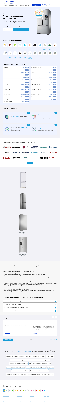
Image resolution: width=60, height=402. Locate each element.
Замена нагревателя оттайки (9, 92)
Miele (30, 300)
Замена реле (33, 72)
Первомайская (6, 333)
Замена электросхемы (35, 70)
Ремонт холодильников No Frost (36, 183)
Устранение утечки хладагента (9, 80)
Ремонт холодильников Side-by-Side (50, 183)
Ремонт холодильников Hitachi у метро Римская (37, 311)
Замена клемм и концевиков (36, 95)
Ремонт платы (6, 82)
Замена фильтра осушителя (36, 85)
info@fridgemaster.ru (46, 386)
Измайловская (19, 333)
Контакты (29, 5)
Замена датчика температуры (36, 77)
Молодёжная (46, 333)
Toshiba (48, 304)
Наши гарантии (36, 388)
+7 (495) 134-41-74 (48, 382)
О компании (36, 384)
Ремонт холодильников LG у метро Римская (20, 307)
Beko (22, 388)
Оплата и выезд (36, 389)
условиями (33, 362)
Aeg (52, 311)
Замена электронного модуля (36, 90)
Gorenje (47, 293)
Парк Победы (5, 337)
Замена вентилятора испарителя (37, 82)
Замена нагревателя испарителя (9, 97)
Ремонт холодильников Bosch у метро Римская (15, 293)
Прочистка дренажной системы (36, 67)
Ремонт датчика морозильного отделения (38, 80)
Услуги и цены (11, 5)
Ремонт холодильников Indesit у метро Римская (18, 300)
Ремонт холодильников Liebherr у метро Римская (40, 297)
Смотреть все (30, 163)
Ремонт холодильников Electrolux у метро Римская (36, 304)
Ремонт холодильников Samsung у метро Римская (19, 297)
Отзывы (35, 391)
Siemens (22, 398)
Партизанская (5, 339)
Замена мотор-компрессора (8, 87)
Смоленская (46, 337)
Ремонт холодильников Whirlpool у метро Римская (16, 311)
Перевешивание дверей (8, 90)
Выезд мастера (6, 67)
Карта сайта (36, 398)
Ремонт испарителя (7, 95)
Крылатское (19, 337)
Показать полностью (36, 268)
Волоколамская (6, 335)
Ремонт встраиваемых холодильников (9, 183)
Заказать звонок (49, 394)
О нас (16, 5)
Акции (35, 393)
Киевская (18, 335)
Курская (18, 341)
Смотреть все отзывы (52, 276)
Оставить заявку (36, 5)
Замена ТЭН (6, 72)
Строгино (32, 333)
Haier (53, 304)
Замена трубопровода (35, 75)
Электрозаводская (33, 339)
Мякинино (5, 343)
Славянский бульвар (34, 337)
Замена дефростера (7, 100)
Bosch (22, 393)
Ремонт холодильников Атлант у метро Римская (42, 300)
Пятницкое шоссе (20, 343)
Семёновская (32, 341)
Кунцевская (32, 343)
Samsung (22, 396)
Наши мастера (21, 5)
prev (53, 253)
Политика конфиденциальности (8, 390)
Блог (26, 5)
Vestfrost (52, 293)
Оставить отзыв (8, 276)
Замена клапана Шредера (35, 92)
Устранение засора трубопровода (37, 87)
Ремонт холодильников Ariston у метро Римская (15, 304)
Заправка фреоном (7, 77)
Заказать (26, 67)
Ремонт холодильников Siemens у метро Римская (35, 293)
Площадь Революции (21, 339)
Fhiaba (49, 311)
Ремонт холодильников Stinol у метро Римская (39, 307)
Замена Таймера (6, 85)
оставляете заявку (16, 118)
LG (21, 394)
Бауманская (46, 335)
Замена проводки (34, 100)
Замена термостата (7, 75)
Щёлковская (46, 339)
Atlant (22, 386)
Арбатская (5, 341)
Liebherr (22, 391)
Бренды (5, 5)
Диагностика (6, 70)
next (56, 253)
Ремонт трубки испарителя (8, 102)
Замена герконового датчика (36, 97)
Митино (31, 335)
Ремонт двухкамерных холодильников (23, 183)
